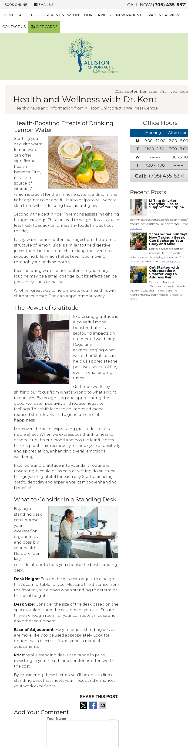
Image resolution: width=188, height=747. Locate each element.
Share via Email (103, 705)
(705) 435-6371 (170, 4)
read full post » (170, 261)
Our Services (97, 15)
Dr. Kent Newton (61, 15)
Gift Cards (44, 26)
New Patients (130, 15)
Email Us (43, 4)
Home (8, 15)
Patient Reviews (164, 15)
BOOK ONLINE (16, 4)
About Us (29, 15)
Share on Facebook (93, 705)
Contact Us (14, 26)
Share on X (84, 705)
